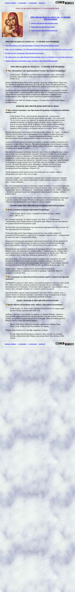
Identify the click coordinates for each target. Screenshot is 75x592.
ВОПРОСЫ (42, 3)
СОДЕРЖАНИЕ (32, 3)
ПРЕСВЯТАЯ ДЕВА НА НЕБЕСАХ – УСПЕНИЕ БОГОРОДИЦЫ (50, 18)
